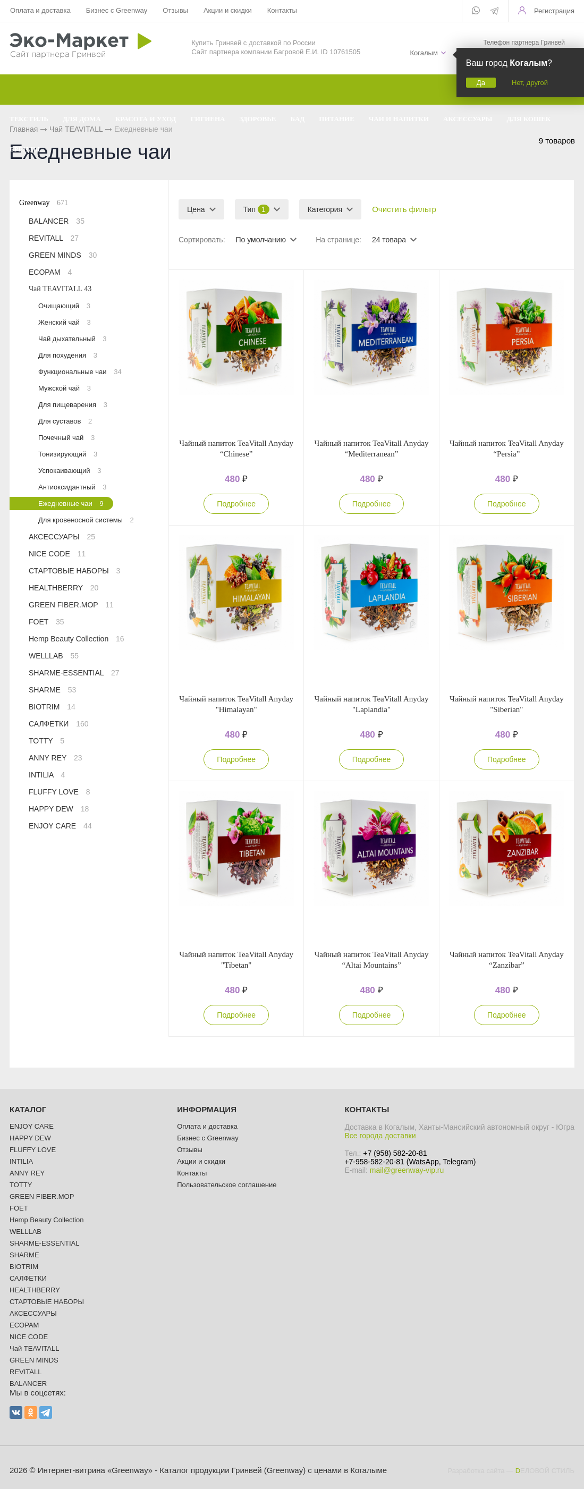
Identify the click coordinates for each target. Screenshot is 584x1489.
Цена (196, 209)
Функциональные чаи (80, 372)
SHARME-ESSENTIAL (74, 673)
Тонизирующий (67, 454)
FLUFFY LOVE (59, 792)
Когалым (423, 53)
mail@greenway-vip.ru (407, 1170)
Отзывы (175, 10)
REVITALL (54, 238)
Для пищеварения (72, 405)
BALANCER (56, 221)
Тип (256, 209)
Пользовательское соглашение (226, 1185)
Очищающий (64, 306)
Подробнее (236, 504)
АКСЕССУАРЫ (62, 536)
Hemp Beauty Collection (76, 638)
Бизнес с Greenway (117, 10)
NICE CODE (57, 553)
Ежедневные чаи (71, 503)
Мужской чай (64, 388)
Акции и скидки (228, 10)
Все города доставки (380, 1135)
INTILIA (47, 775)
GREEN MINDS (63, 255)
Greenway (43, 203)
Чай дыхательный (72, 339)
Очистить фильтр (404, 209)
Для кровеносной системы (86, 520)
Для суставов (65, 421)
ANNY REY (55, 758)
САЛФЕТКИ (58, 724)
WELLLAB (54, 656)
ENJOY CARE (60, 826)
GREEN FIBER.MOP (71, 604)
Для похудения (67, 355)
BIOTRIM (52, 707)
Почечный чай (66, 438)
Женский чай (64, 322)
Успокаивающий (69, 471)
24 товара (389, 239)
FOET (46, 621)
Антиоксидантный (72, 487)
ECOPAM (50, 272)
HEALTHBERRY (63, 587)
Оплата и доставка (40, 10)
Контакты (282, 10)
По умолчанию (260, 239)
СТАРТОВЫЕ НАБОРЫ (74, 570)
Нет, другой (530, 83)
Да (481, 83)
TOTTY (46, 741)
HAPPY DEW (59, 809)
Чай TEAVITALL (60, 289)
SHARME (52, 690)
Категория (325, 209)
